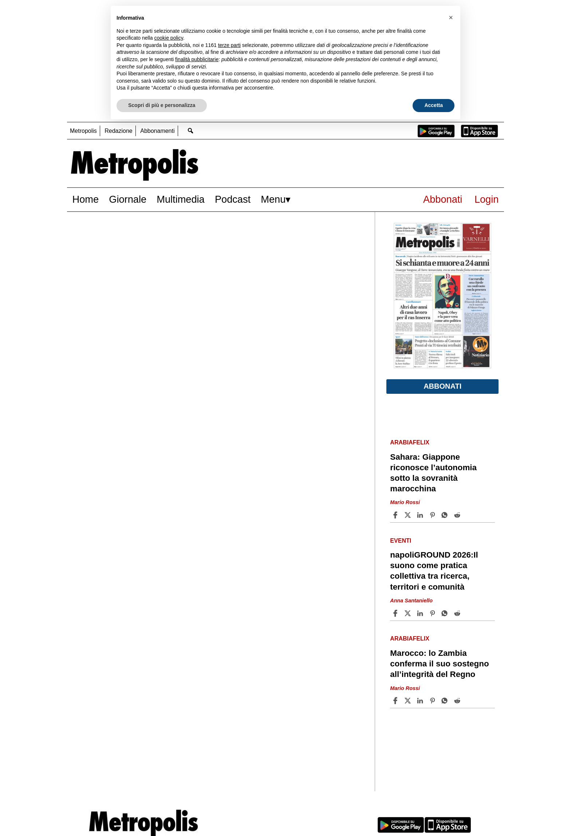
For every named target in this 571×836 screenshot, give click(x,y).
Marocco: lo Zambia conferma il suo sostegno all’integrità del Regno (439, 664)
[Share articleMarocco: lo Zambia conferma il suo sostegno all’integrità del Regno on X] (408, 700)
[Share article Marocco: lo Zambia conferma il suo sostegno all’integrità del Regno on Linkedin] (421, 700)
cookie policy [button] (168, 38)
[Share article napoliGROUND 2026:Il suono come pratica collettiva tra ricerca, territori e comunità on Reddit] (458, 613)
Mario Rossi (405, 503)
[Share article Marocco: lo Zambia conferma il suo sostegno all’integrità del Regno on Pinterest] (433, 700)
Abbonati (442, 199)
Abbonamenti (157, 131)
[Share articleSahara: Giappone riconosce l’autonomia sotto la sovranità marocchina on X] (408, 515)
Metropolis (83, 131)
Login (486, 199)
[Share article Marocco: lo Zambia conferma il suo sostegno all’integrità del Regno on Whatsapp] (445, 700)
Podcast (233, 199)
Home (85, 199)
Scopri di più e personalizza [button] (161, 105)
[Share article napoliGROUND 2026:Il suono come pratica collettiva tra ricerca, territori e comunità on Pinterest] (433, 613)
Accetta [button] (433, 105)
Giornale (127, 199)
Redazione (119, 131)
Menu (273, 199)
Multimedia (180, 199)
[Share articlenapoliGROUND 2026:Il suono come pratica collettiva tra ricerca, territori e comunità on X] (408, 613)
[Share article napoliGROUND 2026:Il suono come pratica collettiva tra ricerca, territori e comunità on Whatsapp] (445, 613)
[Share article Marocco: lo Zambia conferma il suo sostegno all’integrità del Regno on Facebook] (396, 700)
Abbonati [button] (442, 386)
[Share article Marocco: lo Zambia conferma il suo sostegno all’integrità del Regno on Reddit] (458, 700)
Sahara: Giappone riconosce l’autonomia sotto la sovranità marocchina (433, 472)
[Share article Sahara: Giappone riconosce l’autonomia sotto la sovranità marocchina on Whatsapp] (445, 515)
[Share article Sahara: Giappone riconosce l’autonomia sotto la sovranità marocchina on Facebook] (396, 515)
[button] (451, 17)
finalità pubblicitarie (196, 59)
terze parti (229, 45)
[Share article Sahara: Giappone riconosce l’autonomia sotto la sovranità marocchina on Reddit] (458, 515)
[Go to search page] (191, 130)
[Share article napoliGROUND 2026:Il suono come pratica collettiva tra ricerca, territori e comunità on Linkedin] (421, 613)
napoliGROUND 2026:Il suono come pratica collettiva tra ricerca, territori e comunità (434, 570)
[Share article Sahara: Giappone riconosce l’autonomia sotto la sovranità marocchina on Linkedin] (421, 515)
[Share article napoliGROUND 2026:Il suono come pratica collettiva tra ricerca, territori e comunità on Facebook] (396, 613)
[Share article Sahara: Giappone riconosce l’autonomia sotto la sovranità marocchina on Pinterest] (433, 515)
